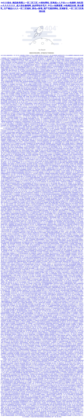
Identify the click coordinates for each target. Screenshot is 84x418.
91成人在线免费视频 (77, 98)
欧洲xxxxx (31, 372)
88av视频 (69, 206)
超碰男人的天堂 (59, 315)
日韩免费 (59, 224)
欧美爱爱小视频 (35, 115)
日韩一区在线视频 (10, 93)
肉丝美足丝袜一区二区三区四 (71, 278)
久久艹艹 (71, 408)
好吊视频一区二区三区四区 (17, 60)
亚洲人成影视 (80, 218)
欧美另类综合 (66, 315)
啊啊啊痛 (67, 73)
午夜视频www (26, 218)
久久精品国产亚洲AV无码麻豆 (70, 122)
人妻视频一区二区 (46, 403)
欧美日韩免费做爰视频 (42, 227)
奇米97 (5, 152)
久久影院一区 (26, 324)
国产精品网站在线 (46, 98)
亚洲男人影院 (73, 163)
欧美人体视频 (34, 387)
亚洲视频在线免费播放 (73, 161)
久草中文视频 (6, 253)
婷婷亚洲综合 (48, 113)
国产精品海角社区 (25, 224)
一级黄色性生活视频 (50, 394)
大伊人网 (10, 176)
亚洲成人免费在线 (42, 87)
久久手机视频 (60, 332)
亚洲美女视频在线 (52, 294)
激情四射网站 (16, 401)
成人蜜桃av (9, 320)
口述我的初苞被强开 (26, 121)
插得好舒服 (27, 170)
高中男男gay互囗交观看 (65, 253)
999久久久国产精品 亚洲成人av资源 (39, 365)
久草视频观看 (65, 154)
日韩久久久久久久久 (46, 308)
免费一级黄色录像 (68, 246)
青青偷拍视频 (5, 143)
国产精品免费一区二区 (51, 67)
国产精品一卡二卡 (21, 146)
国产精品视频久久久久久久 (45, 166)
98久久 (19, 82)
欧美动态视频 (6, 304)
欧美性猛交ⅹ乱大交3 (60, 135)
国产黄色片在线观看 (37, 205)
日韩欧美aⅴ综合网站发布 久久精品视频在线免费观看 (47, 320)
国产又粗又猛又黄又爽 (41, 356)
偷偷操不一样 (73, 317)
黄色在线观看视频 (74, 194)
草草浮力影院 (6, 66)
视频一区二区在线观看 (26, 176)
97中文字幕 (20, 148)
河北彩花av (19, 129)
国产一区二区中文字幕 (60, 227)
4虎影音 (6, 180)
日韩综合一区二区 (36, 301)
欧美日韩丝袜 (19, 84)
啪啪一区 (22, 104)
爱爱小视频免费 (16, 88)
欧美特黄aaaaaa (21, 330)
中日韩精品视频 (60, 223)
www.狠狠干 (62, 243)
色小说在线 (53, 297)
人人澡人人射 (7, 80)
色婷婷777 (40, 350)
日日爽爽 (49, 159)
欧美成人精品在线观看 (15, 77)
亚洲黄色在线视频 (44, 92)
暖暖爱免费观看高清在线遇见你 (42, 71)
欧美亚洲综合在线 (61, 264)
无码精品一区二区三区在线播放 (56, 251)
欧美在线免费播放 (40, 203)
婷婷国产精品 (29, 126)
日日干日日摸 (54, 236)
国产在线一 (56, 379)
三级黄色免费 (64, 343)
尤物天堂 (77, 271)
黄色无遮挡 (33, 93)
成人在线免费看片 (29, 179)
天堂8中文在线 (71, 132)
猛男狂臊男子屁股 (74, 60)
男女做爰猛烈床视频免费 (64, 346)
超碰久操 (66, 63)
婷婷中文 (64, 236)
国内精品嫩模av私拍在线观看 (66, 114)
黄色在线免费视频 (52, 357)
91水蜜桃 (12, 150)
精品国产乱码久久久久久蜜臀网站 (56, 87)
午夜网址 (63, 172)
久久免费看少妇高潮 (21, 157)
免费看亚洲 (52, 120)
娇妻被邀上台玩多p (12, 348)
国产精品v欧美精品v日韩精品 (28, 287)
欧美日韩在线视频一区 (24, 212)
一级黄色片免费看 (43, 155)
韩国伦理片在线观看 (54, 133)
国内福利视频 (8, 334)
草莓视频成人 (46, 218)
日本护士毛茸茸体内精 (34, 95)
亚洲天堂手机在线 (15, 144)
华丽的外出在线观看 (67, 104)
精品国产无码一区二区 (78, 213)
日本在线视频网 (45, 396)
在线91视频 (79, 152)
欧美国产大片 (52, 271)
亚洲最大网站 (66, 148)
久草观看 (42, 95)
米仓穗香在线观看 (11, 140)
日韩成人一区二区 (75, 382)
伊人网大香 (34, 363)
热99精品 (68, 191)
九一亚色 (54, 264)
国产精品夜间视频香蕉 (74, 74)
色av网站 (74, 357)
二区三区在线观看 (59, 276)
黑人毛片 (28, 265)
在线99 (3, 319)
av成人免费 (49, 250)
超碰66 (80, 217)
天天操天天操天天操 (74, 299)
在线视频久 (38, 261)
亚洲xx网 (51, 185)
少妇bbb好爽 (30, 214)
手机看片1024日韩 (46, 82)
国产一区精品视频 (62, 78)
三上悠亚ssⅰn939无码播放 (10, 92)
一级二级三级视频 (32, 82)
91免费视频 (51, 161)
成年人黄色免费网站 (9, 124)
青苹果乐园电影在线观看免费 (28, 71)
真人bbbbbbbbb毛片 (54, 253)
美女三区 (65, 184)
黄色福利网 (25, 81)
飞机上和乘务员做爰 (56, 143)
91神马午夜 (78, 73)
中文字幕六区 (44, 257)
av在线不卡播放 (12, 372)
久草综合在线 (4, 141)
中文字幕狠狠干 (16, 320)
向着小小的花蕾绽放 (37, 191)
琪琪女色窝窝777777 (27, 136)
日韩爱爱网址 (11, 224)
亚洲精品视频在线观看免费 (53, 232)
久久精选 (30, 404)
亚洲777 (3, 212)
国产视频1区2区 (21, 348)
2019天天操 (17, 210)
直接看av (59, 60)
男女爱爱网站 (64, 106)
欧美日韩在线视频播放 (70, 385)
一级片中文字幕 (11, 245)
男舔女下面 (15, 133)
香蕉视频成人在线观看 (62, 158)
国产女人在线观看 (28, 283)
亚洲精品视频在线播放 (54, 150)
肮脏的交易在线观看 (53, 242)
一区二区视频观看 (53, 317)
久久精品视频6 (60, 63)
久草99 (26, 60)
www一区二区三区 (33, 102)
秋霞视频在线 (29, 143)
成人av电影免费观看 (54, 392)
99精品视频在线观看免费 (19, 209)
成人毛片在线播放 (70, 62)
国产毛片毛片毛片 (52, 414)
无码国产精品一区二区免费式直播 (70, 99)
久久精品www (40, 231)
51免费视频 (3, 58)
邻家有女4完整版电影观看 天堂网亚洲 (16, 152)
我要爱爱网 (58, 299)
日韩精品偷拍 (68, 173)
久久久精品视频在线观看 (67, 187)
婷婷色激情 (70, 224)
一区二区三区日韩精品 (35, 394)
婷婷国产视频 (17, 316)
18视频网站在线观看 (73, 201)
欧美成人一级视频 (34, 150)
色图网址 (78, 207)
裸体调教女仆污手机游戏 (60, 152)
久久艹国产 (26, 245)
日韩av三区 (80, 190)
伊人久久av (12, 143)
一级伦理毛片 (44, 65)
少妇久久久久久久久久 (31, 157)
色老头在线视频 (24, 316)
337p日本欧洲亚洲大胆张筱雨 (76, 107)
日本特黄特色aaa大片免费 (14, 273)
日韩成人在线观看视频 (14, 74)
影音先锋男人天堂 (35, 328)
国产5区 (70, 357)
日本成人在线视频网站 (38, 315)
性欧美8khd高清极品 (52, 224)
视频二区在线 (25, 91)
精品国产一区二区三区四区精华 (20, 107)
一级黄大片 (76, 168)
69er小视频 (38, 210)
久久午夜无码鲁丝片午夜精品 (22, 356)
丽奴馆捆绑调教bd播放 (16, 80)
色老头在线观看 (59, 359)
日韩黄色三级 (59, 394)
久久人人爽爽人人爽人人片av (8, 158)
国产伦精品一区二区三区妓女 (63, 169)
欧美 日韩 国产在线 (25, 88)
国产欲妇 (79, 339)
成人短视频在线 (28, 58)
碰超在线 (70, 216)
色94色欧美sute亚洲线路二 (21, 404)
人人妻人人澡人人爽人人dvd (56, 93)
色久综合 (37, 118)
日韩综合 (63, 383)
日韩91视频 (14, 62)
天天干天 (75, 124)
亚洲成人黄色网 (76, 405)
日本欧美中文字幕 (40, 113)
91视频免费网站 (79, 110)
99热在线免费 (33, 251)
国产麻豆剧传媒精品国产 (42, 96)
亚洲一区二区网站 (39, 198)
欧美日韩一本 (50, 245)
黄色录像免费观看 (15, 403)
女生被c (32, 198)
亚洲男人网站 (20, 66)
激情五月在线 (33, 100)
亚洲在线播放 (31, 118)
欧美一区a (59, 126)
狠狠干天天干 (23, 390)
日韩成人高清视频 (67, 234)
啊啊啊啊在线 (6, 165)
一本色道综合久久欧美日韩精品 (32, 209)
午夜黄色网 (13, 289)
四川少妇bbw (79, 301)
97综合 (26, 159)
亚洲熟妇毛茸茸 (28, 155)
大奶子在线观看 (38, 161)
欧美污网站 (12, 365)
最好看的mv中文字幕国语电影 (39, 220)
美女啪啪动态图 (49, 190)
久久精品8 (23, 238)
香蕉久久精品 (71, 131)
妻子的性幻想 (38, 202)
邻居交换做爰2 (31, 217)
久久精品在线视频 (5, 191)
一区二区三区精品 (67, 280)
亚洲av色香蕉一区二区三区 (11, 148)
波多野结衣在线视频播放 (11, 319)
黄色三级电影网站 (24, 120)
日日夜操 (47, 117)
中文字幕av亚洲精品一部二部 (22, 69)
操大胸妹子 (75, 92)
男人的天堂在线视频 (35, 122)
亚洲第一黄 (48, 407)
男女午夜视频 (40, 100)
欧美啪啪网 (46, 89)
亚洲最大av (3, 136)
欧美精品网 (11, 238)
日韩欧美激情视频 (52, 331)
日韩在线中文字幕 (65, 129)
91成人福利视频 (57, 157)
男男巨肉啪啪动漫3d (41, 125)
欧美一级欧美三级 (54, 260)
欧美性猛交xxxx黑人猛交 (54, 65)
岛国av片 (42, 126)
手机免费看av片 (74, 217)
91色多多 (32, 416)
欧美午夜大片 (55, 312)
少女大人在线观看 (49, 239)
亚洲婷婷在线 (73, 199)
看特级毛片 (61, 212)
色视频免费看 (35, 286)
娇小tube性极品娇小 (20, 228)
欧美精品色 (43, 383)
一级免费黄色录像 (26, 73)
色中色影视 (34, 298)
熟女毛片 (71, 209)
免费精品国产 (23, 74)
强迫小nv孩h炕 (66, 217)
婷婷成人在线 (73, 364)
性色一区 (62, 136)
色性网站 (43, 169)
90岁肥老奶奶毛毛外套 (34, 129)
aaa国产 (29, 360)
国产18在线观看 (65, 81)
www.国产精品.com (37, 312)
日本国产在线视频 (70, 273)
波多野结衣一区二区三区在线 (54, 383)
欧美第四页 (61, 173)
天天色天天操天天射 (45, 188)
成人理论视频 (59, 89)
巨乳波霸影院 (7, 218)
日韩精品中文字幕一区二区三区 (32, 104)
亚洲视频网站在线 (76, 192)
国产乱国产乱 (23, 201)
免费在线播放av (76, 280)
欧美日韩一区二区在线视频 (40, 77)
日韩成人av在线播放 (70, 326)
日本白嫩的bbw (24, 95)
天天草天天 (49, 74)
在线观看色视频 (24, 185)
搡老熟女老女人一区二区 (18, 345)
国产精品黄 (15, 232)
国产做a (64, 405)
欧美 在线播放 (65, 110)
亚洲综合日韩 (70, 291)
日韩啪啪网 (71, 210)
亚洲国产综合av (35, 213)
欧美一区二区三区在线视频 (45, 154)
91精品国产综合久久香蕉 (66, 113)
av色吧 (10, 180)
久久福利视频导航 (19, 124)
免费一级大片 (27, 317)
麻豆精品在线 (10, 98)
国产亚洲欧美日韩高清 (8, 190)
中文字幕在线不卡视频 (36, 279)
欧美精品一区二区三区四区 (62, 271)
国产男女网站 (79, 144)
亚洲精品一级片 (62, 273)
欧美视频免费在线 (24, 401)
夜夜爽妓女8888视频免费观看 (59, 159)
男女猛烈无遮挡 (12, 260)
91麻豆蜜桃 (54, 104)
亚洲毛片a (7, 350)
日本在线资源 (50, 319)
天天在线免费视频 (76, 59)
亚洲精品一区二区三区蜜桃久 (75, 183)
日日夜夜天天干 (43, 88)
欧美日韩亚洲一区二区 (54, 181)
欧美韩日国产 (34, 132)
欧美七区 (63, 235)
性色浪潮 (36, 184)
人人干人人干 (25, 297)
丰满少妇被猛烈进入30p (54, 165)
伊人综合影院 (52, 135)
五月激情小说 (64, 85)
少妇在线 (12, 147)
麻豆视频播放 (68, 98)
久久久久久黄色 (38, 367)
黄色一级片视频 (59, 184)
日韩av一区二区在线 (26, 332)
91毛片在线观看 (74, 117)
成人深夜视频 (72, 341)
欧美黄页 (6, 202)
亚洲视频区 (12, 84)
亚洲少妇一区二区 (59, 267)
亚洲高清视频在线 (12, 102)
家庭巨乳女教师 (21, 205)
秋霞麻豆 (28, 279)
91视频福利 (16, 109)
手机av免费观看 (42, 74)
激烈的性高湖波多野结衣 (37, 218)
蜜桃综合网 (21, 249)
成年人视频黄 (50, 356)
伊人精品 (46, 102)
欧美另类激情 (62, 84)
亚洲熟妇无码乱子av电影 (24, 232)
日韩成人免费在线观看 (67, 401)
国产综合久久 (69, 159)
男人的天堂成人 (24, 273)
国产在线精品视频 (72, 185)
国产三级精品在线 (31, 390)
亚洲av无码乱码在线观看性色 (44, 321)
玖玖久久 (76, 304)
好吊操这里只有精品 (67, 316)
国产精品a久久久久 (23, 229)
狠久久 (23, 192)
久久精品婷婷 (59, 293)
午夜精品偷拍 (32, 229)
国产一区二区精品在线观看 (8, 159)
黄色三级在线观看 (5, 242)
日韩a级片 (9, 58)
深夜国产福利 (52, 381)
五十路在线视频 (52, 62)
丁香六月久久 (76, 159)
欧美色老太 (22, 284)
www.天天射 (44, 245)
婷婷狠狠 (33, 199)
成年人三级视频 (66, 143)
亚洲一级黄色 (54, 374)
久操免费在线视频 (49, 95)
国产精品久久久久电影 (30, 289)
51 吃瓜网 (3, 269)
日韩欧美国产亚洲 (73, 63)
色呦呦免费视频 (21, 67)
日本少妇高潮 (52, 102)
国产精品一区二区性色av (38, 176)
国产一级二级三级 (64, 74)
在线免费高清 (63, 320)
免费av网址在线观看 (61, 258)
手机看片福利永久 (26, 269)
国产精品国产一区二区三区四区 (45, 58)
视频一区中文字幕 (5, 408)
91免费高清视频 (71, 95)
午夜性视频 (62, 166)
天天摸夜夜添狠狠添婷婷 (7, 109)
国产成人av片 (9, 88)
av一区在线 (4, 106)
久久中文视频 (13, 66)
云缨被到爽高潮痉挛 (51, 169)
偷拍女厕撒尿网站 (31, 261)
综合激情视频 (58, 120)
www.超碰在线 (39, 199)
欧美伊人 (46, 133)
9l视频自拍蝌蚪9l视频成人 (71, 370)
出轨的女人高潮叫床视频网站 (71, 245)
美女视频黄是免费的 (29, 264)
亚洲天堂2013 (68, 59)
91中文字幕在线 (57, 81)
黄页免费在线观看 (65, 194)
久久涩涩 (29, 221)
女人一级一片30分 (48, 379)
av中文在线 (60, 374)
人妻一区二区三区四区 (37, 327)
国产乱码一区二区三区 (27, 80)
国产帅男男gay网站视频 (18, 317)
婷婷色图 (79, 400)
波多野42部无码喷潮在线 (43, 93)
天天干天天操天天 (68, 96)
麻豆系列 (13, 113)
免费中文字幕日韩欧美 (21, 216)
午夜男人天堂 (13, 146)
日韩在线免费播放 (11, 199)
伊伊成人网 (37, 264)
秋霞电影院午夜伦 (22, 62)
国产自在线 (34, 389)
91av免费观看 (59, 381)
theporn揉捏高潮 (56, 291)
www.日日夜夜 (45, 273)
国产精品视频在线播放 (12, 375)
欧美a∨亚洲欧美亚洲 (35, 338)
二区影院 (57, 360)
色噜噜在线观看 (58, 261)
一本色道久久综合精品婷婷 (40, 66)
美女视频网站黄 (65, 376)
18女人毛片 (6, 95)
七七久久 (62, 232)
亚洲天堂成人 (73, 354)
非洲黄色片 (72, 73)
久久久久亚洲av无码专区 (76, 238)
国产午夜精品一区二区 (41, 225)
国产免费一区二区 (16, 180)
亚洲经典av (79, 287)
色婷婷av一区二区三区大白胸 (30, 235)
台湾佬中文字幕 (77, 82)
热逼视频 (39, 82)
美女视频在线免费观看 (23, 349)
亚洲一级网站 (25, 337)
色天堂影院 (12, 95)
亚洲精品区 (69, 379)
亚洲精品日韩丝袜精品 (36, 73)
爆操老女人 (50, 66)
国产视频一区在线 (43, 124)
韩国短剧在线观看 (54, 375)
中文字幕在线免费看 (46, 206)
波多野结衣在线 (51, 207)
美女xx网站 (8, 70)
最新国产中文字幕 (57, 249)
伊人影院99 (69, 371)
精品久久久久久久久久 (29, 225)
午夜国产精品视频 (7, 376)
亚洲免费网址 (65, 91)
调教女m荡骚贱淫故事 (65, 306)
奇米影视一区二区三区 (24, 109)
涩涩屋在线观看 (79, 223)
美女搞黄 (37, 335)
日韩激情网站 (9, 185)
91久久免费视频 (16, 181)
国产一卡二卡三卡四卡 (55, 218)
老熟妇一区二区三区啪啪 (43, 60)
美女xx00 (14, 376)
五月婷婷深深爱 (14, 206)
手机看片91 (80, 379)
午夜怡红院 (57, 172)
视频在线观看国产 (36, 133)
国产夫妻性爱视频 (62, 213)
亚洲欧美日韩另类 (58, 265)
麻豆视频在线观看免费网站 (49, 247)
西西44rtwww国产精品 (75, 148)
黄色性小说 (18, 321)
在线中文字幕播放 (11, 305)
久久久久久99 (51, 152)
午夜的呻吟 (63, 140)
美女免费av (49, 352)
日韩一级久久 (56, 76)
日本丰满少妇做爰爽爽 (39, 201)
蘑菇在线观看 (56, 201)
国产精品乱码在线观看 (40, 250)
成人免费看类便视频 (35, 109)
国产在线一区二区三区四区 (19, 279)
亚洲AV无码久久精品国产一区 (55, 122)
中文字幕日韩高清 (8, 345)
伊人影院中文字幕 (9, 82)
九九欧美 (66, 267)
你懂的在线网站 (25, 140)
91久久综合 (74, 342)
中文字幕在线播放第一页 (75, 242)
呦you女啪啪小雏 (36, 221)
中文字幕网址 (60, 246)
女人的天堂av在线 (74, 141)
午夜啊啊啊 (19, 91)
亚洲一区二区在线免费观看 (16, 96)
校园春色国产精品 (11, 207)
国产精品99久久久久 (30, 63)
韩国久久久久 (44, 109)
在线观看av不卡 (13, 253)
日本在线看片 (45, 261)
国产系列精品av (53, 335)
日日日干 (27, 177)
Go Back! (42, 50)
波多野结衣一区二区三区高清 (19, 70)
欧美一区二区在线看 (36, 275)
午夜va (42, 133)
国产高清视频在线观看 (55, 99)
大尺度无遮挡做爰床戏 (23, 253)
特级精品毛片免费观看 (25, 299)
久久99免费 (54, 407)
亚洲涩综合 (65, 102)
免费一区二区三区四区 (51, 353)
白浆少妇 (8, 214)
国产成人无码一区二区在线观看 (70, 190)
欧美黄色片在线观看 (52, 151)
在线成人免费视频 (72, 100)
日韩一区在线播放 (42, 387)
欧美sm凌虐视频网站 (27, 183)
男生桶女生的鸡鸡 (29, 166)
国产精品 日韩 (39, 228)
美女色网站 (53, 136)
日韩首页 (68, 84)
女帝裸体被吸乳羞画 (43, 135)
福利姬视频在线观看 (52, 387)
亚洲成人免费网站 (35, 151)
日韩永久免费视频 (19, 170)
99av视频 (5, 236)
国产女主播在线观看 (10, 73)
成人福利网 (19, 114)
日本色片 (22, 352)
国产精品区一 (62, 231)
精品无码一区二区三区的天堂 (64, 228)
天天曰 (19, 103)
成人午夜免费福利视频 (12, 125)
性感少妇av (80, 209)
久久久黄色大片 (76, 246)
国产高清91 (12, 69)
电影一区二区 (26, 331)
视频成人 (79, 179)
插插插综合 (38, 308)
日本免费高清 (80, 174)
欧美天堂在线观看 (6, 383)
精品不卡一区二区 (15, 179)
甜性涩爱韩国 (55, 166)
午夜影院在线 (70, 227)
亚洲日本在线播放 (62, 71)
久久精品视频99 (31, 62)
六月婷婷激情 (49, 201)
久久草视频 (62, 117)
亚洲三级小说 (69, 82)
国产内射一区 (75, 309)
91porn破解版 (61, 73)
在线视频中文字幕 (64, 201)
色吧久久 (37, 70)
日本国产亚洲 (60, 96)
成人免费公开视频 (37, 284)
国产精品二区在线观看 (65, 76)
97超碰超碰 (28, 152)
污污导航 (35, 58)
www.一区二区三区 (47, 312)
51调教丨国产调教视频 (14, 256)
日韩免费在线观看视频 (70, 223)
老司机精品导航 (64, 360)
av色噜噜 (3, 88)
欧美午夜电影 (35, 238)
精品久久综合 (18, 150)
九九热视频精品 (6, 213)
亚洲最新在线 (19, 158)
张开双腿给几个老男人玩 (34, 159)
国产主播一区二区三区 (37, 121)
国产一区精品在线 (54, 84)
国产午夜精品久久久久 (6, 111)
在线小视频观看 (38, 242)
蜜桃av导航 (53, 188)
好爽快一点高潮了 (5, 268)
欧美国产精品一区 (9, 212)
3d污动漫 (8, 144)
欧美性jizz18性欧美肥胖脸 (77, 239)
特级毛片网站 (10, 387)
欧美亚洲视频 (52, 89)
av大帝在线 (72, 271)
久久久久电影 (55, 59)
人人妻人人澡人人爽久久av (75, 397)
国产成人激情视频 (41, 67)
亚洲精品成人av (27, 361)
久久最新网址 (7, 60)
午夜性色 (59, 110)
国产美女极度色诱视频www (62, 188)
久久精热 (56, 185)
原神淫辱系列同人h (72, 330)
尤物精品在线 (68, 203)
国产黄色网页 (59, 234)
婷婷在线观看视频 (72, 349)
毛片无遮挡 (10, 85)
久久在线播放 (46, 253)
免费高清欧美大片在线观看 (24, 133)
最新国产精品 (25, 129)
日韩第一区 (24, 154)
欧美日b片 (31, 335)
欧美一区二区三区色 (52, 69)
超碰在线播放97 (19, 315)
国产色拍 (28, 365)
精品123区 (56, 161)
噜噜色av (29, 386)
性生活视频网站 (59, 214)
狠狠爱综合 (37, 192)
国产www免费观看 (14, 229)
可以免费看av (75, 312)
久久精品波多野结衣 (58, 225)
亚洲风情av (78, 95)
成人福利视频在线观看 (48, 199)
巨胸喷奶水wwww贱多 (20, 126)
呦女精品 (8, 118)
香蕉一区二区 (70, 279)
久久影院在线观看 (51, 106)
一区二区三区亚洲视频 (68, 147)
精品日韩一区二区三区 (55, 85)
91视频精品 (7, 67)
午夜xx (16, 349)
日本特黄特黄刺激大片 (63, 111)
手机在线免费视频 (5, 312)
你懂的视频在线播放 (7, 177)
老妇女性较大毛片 (75, 77)
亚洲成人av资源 (23, 223)
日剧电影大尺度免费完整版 (74, 139)
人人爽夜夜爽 (48, 59)
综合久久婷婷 (74, 286)
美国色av (80, 102)
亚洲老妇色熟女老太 (49, 163)
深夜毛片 (31, 401)
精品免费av (35, 163)
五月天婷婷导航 (78, 71)
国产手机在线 (47, 198)
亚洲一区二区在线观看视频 (36, 243)
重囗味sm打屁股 (19, 343)
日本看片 (23, 250)
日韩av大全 (10, 360)
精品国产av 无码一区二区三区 (24, 275)
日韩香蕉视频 (10, 106)
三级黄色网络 (73, 310)
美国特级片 (41, 163)
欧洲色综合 (28, 348)
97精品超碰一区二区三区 (76, 67)
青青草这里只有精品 (58, 283)
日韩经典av (46, 139)
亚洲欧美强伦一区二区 (53, 109)
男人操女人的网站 (71, 400)
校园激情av (4, 331)
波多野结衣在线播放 (62, 132)
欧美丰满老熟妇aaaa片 (56, 91)
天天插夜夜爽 (19, 187)
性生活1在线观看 (26, 151)
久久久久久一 (76, 114)
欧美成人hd (24, 195)
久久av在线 (8, 258)
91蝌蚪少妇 (15, 99)
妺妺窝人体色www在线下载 (56, 289)
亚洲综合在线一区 (21, 63)
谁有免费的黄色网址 (54, 371)
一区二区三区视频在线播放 (42, 141)
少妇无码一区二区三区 (21, 294)
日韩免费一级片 (74, 129)
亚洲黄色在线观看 (12, 141)
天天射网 (71, 348)
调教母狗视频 (53, 158)
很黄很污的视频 (15, 328)
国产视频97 (13, 114)
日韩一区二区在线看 (24, 257)
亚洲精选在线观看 (31, 223)
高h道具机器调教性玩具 (58, 66)
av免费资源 (35, 400)
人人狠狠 (14, 275)
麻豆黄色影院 (40, 260)
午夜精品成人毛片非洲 (65, 323)
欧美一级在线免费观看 (71, 264)
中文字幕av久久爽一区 (57, 262)
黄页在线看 (46, 185)
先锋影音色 (18, 73)
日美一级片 (13, 216)
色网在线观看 (51, 360)
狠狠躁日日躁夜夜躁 (50, 334)
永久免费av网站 (76, 250)
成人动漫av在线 (53, 409)
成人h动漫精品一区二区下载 (16, 89)
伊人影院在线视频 (10, 356)
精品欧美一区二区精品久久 (42, 120)
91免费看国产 (70, 181)
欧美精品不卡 (54, 71)
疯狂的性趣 (32, 342)
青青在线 (12, 126)
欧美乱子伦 (80, 99)
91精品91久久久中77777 (61, 121)
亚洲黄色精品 (74, 306)
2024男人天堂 (19, 286)
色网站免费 (30, 304)
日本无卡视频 (46, 85)
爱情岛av (13, 91)
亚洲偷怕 (18, 176)
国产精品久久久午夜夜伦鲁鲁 (13, 201)
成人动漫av (19, 239)
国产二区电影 (48, 203)
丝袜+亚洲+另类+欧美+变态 (54, 376)
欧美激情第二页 (33, 306)
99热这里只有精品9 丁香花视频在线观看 (25, 113)
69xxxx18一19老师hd (18, 85)
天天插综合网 (15, 58)
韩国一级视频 (26, 96)
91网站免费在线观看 (65, 290)
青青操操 (20, 125)
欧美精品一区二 (36, 117)
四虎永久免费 (19, 92)
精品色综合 (36, 258)
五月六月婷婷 (80, 185)
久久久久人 (57, 192)
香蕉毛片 (28, 203)
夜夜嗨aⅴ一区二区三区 (68, 126)
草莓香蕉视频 (69, 135)
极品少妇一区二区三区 (67, 321)
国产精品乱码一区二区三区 (12, 282)
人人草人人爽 (47, 172)
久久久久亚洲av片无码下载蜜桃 (58, 206)
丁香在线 (44, 339)
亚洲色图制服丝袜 (33, 297)
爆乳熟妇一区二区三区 (25, 256)
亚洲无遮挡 (38, 111)
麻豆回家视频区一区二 (78, 135)
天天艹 (14, 251)
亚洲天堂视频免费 (39, 374)
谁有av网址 (50, 88)
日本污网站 (20, 141)
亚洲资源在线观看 (30, 146)
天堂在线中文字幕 (32, 280)
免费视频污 (69, 213)
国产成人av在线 (25, 87)
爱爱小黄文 (74, 78)
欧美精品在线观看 (16, 385)
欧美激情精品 (66, 196)
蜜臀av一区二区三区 (6, 71)
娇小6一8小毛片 (15, 120)
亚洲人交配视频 (65, 60)
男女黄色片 (75, 166)
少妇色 (72, 191)
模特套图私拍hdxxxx (14, 223)
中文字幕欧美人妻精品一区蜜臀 (27, 111)
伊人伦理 (47, 289)
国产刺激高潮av (6, 59)
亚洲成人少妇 (29, 67)
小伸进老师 (36, 310)
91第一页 (35, 67)
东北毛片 (38, 63)
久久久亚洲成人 (52, 124)
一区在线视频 (10, 117)
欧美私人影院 (49, 132)
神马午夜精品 (75, 203)
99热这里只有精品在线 (14, 272)
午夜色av (70, 275)
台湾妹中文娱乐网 (78, 70)
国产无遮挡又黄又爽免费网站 (50, 350)
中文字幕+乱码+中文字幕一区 (65, 92)
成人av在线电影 (63, 161)
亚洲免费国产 (80, 310)
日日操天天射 (55, 74)
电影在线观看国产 (67, 309)
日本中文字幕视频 (70, 243)
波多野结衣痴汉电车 (25, 93)
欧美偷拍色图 (7, 374)
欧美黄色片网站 (20, 264)
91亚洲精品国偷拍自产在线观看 (55, 177)
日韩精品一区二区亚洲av (23, 409)
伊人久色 (68, 118)
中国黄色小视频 (37, 103)
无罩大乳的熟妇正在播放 (77, 180)
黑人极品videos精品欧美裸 (56, 280)
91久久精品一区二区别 (54, 128)
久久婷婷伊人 (35, 152)
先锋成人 (49, 264)
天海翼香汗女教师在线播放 (43, 280)
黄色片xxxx (77, 115)
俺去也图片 (61, 370)
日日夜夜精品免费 (11, 261)
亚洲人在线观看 (60, 155)
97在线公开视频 (39, 337)
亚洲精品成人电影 (76, 335)
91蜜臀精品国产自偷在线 (54, 254)
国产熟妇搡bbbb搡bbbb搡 (39, 143)
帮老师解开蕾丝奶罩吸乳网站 (14, 87)
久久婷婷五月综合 (71, 301)
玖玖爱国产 (42, 269)
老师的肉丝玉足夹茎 (49, 176)
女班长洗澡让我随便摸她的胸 (31, 85)
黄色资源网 (31, 273)
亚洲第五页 (31, 196)
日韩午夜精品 (42, 107)
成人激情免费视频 (78, 394)
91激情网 (10, 240)
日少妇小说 (29, 76)
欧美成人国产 (28, 400)
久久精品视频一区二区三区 (46, 129)
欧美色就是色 (20, 251)
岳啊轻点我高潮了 (32, 60)
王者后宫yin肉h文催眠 (58, 269)
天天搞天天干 (43, 246)
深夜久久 (36, 412)
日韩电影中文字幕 (8, 390)
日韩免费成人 (74, 254)
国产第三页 (23, 203)
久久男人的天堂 (72, 80)
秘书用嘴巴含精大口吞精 (28, 242)
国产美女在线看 (79, 273)
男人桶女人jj (29, 205)
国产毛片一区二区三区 (35, 98)
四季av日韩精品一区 (43, 331)
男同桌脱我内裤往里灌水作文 (12, 110)
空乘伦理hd (46, 335)
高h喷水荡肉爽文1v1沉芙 (17, 218)
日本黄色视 (76, 352)
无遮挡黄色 (7, 332)
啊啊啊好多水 (80, 264)
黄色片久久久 (45, 290)
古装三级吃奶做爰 (11, 243)
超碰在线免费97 (19, 132)
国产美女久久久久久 (64, 179)
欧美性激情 (65, 120)
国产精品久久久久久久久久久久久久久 (41, 183)
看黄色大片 (37, 65)
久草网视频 (46, 173)
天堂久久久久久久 (14, 276)
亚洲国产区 (19, 312)
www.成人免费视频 (53, 92)
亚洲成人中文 (31, 378)
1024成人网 (3, 199)
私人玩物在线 (61, 115)
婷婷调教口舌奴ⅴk (18, 117)
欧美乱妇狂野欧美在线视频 (31, 293)
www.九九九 (6, 126)
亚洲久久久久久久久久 (17, 78)
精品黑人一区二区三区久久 (41, 62)
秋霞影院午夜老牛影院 (78, 104)
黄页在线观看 (28, 319)
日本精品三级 (69, 235)
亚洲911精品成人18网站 (74, 158)
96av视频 (55, 115)
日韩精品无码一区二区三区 (20, 168)
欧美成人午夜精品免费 (29, 147)
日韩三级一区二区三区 (35, 181)
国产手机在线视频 (26, 198)
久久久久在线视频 (12, 202)
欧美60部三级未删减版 (45, 104)
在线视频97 (67, 256)
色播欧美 (33, 405)
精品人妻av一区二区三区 (17, 174)
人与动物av (38, 148)
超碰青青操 (48, 302)
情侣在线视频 (25, 278)
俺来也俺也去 (65, 107)
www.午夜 (69, 78)
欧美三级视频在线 (29, 207)
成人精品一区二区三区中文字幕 (35, 139)
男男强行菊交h (37, 401)
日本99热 (50, 196)
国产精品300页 (16, 396)
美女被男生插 (17, 121)
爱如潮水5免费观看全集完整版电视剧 (69, 65)
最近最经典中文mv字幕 (16, 151)
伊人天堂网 (78, 220)
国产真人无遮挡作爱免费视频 (49, 401)
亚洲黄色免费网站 (19, 147)
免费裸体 (46, 235)
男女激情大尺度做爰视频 (26, 379)
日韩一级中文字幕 (5, 146)
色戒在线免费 (37, 411)
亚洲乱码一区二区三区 (23, 334)
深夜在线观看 (35, 267)
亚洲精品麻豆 (78, 170)
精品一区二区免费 (50, 184)
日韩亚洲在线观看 (66, 77)
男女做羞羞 (71, 267)
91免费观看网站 (8, 133)
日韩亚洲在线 (32, 120)
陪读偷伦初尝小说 (72, 353)
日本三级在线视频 (33, 87)
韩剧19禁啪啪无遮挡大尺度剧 (36, 185)
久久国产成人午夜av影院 (55, 235)
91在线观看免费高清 (57, 196)
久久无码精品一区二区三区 (74, 85)
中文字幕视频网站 (57, 154)
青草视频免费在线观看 (66, 192)
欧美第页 (81, 240)
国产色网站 (17, 224)
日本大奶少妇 (70, 71)
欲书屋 (30, 69)
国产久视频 (73, 398)
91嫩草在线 (23, 320)
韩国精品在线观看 (27, 286)
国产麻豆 (7, 231)
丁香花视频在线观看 (18, 155)
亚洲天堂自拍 (63, 174)
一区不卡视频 (17, 131)
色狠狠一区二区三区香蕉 (17, 135)
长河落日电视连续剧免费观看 (43, 91)
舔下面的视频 (4, 100)
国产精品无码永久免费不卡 (68, 220)
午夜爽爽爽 (66, 93)
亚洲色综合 (10, 168)
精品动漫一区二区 (25, 393)
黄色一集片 (34, 231)
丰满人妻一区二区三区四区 (42, 409)
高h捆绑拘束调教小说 (10, 81)
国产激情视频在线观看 (22, 310)
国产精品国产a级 (42, 132)
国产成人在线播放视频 (35, 245)
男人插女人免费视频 (36, 290)
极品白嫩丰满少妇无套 (62, 69)
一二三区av (22, 240)
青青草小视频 (19, 81)
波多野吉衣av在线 (20, 220)
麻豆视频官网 (77, 257)
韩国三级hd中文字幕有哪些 (11, 128)
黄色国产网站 (41, 110)
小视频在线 (47, 236)
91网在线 (60, 236)
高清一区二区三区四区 (77, 412)
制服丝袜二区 (73, 179)
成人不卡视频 (16, 390)
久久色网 (28, 415)
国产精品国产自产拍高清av (21, 346)
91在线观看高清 (49, 269)
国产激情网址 (63, 400)
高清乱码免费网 (55, 113)
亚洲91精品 (45, 147)
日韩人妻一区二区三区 (15, 65)
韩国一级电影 (38, 294)
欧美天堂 (71, 69)
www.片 (15, 82)
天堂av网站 (47, 260)
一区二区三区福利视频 (8, 287)
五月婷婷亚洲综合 (29, 192)
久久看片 (3, 415)
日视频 (8, 77)
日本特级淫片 (17, 287)
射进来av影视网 (25, 150)
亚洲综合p (7, 286)
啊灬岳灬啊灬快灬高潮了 (23, 102)
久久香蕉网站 (68, 342)
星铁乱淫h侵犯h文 (15, 342)
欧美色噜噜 (29, 168)
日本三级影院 (51, 386)
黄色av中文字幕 (75, 261)
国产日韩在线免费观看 (67, 58)
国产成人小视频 (21, 100)
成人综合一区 (33, 224)
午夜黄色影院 (35, 78)
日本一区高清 (45, 205)
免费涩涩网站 (63, 128)
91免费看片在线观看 (23, 206)
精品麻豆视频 (32, 334)
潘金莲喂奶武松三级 (22, 382)
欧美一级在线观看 (58, 221)
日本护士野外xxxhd (55, 349)
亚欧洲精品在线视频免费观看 (36, 114)
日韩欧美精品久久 (76, 173)
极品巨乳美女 (30, 201)
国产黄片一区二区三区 (61, 207)
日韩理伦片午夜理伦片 (75, 338)
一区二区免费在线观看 (37, 382)
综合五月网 (78, 132)
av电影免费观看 (9, 227)
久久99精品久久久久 (29, 161)
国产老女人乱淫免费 (62, 125)
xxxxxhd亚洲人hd (19, 245)
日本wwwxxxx (56, 284)
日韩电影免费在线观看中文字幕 (45, 157)
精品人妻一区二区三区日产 (47, 80)
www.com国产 (4, 360)
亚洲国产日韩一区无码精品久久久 (31, 92)
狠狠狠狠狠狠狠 (39, 287)
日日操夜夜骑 (7, 342)
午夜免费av (13, 312)
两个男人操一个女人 (26, 191)
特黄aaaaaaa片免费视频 (34, 316)
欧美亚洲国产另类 (5, 147)
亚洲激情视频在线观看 (68, 70)
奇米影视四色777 (78, 374)
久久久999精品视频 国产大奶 (46, 265)
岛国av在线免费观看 (61, 124)
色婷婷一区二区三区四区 (15, 304)
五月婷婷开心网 (26, 122)
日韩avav (55, 213)
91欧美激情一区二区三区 (64, 67)
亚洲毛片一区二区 (68, 87)
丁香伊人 (6, 367)
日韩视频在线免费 (78, 236)
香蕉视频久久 (33, 140)
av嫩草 (48, 313)
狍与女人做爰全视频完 (76, 118)
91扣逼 (70, 154)
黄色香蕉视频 (64, 157)
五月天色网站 (59, 247)
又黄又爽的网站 (44, 63)
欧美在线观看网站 (6, 91)
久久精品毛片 (41, 363)
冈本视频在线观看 (36, 76)
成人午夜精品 (66, 350)
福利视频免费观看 (11, 278)
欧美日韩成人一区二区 (76, 169)
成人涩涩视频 (54, 183)
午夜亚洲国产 (62, 260)
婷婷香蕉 (36, 166)
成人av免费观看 (37, 80)
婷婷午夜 (42, 381)
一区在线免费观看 (15, 284)
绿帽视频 (29, 110)
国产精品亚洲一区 (77, 106)
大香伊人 (33, 148)
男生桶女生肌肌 (21, 319)
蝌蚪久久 (79, 386)
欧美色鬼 (47, 162)
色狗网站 (22, 396)
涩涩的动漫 (41, 173)
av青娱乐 (3, 231)
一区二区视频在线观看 (45, 118)
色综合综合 (19, 243)
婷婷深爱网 (52, 121)
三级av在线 (41, 102)
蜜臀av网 (80, 184)
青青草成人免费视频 (72, 174)
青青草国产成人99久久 (17, 361)
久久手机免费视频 (73, 91)
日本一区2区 (16, 137)
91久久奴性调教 (6, 293)
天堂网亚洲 (65, 80)
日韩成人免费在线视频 (33, 154)
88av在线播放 (26, 343)
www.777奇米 (49, 107)
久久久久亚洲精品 (27, 78)
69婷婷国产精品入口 (78, 87)
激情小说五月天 (20, 339)
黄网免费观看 (26, 187)
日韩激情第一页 (74, 324)
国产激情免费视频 (48, 115)
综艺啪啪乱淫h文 (59, 398)
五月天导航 (17, 95)
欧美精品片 (6, 223)
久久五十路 (39, 158)
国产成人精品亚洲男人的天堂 (32, 414)
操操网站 (35, 249)
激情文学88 (41, 299)
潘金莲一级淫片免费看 (49, 100)
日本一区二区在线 (19, 188)
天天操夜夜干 (70, 352)
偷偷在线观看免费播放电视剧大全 (49, 111)
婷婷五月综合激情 (14, 254)
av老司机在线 (79, 232)
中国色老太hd (45, 73)
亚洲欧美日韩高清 (67, 368)
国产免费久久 (8, 184)
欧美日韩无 (74, 253)
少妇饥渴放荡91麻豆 (62, 353)
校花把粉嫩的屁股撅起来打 (63, 414)
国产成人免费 (51, 405)
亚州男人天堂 (45, 180)
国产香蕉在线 (76, 216)
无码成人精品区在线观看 (41, 217)
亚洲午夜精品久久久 (28, 66)
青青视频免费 (62, 133)
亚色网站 (3, 181)
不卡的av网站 (70, 125)
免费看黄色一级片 (52, 223)
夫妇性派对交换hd (43, 152)
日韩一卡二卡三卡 (36, 383)
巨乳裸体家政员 (56, 328)
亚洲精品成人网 (51, 293)
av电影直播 (9, 107)
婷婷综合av (67, 117)
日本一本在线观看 (48, 114)
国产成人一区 (61, 146)
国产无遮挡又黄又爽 (60, 205)
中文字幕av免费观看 (14, 379)
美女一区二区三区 (24, 181)
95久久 (75, 209)
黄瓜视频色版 (29, 330)
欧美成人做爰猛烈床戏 (69, 214)
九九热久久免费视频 (66, 254)
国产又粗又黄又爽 (13, 169)
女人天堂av (11, 195)
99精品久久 (59, 217)
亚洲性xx (40, 89)
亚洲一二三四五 (40, 408)
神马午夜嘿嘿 (66, 141)
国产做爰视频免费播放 (50, 137)
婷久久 (9, 113)
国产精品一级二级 (49, 415)
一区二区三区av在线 (32, 106)
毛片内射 (17, 163)
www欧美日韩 (30, 162)
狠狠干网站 (24, 304)
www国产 (58, 106)
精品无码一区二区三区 (9, 306)
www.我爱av (41, 137)
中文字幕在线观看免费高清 (63, 387)
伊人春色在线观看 (19, 159)
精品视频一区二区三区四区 (72, 205)
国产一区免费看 (58, 80)
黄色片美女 (78, 111)
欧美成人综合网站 (35, 353)
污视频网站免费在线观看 (16, 59)
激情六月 (57, 400)
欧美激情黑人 (57, 129)
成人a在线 (27, 100)
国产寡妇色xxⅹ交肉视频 (9, 323)
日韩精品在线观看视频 (33, 107)
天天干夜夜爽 (77, 147)
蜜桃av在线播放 (66, 324)
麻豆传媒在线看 (23, 165)
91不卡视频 (77, 279)
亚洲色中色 (54, 408)
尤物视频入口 (10, 139)
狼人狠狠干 (53, 70)
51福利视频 (71, 360)
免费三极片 (73, 247)
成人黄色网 (8, 62)
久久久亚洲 (14, 409)
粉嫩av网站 (34, 110)
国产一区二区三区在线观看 (60, 95)
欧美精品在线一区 (60, 62)
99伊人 (67, 231)
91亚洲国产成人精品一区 (38, 84)
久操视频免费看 (16, 111)
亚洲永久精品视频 (56, 250)
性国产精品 (3, 210)
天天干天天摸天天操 (52, 125)
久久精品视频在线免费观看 (27, 65)
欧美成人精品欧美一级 (49, 315)
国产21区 (63, 250)
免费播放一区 (9, 364)
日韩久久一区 (29, 284)
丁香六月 (52, 279)
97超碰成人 (33, 321)
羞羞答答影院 (56, 323)
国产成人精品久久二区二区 (20, 106)
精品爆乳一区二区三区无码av (69, 287)
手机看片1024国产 (20, 207)
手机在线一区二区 (10, 154)
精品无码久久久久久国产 (60, 356)
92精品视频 (69, 356)
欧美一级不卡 (13, 326)
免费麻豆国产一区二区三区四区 (8, 157)
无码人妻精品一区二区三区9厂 (46, 397)
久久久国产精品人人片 (75, 376)
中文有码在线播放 (37, 214)
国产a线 (58, 136)
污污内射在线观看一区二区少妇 (30, 135)
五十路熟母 (22, 397)
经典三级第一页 (44, 168)
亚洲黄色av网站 (43, 414)
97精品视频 (48, 148)
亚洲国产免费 (24, 139)
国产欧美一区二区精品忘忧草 (40, 69)
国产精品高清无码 (72, 339)
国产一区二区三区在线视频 (71, 103)
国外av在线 (73, 414)
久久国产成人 (36, 168)
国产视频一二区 (12, 250)
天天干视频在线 (8, 317)
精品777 (56, 338)
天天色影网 (45, 214)
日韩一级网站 (70, 257)
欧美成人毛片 (73, 81)
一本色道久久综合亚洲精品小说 (28, 210)
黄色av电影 (21, 58)
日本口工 (57, 168)
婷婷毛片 (64, 224)
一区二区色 (80, 234)
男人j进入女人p (44, 122)
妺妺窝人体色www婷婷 (72, 284)
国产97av (3, 118)
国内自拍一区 (28, 173)
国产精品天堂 (41, 59)
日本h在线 (44, 341)
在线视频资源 (12, 339)
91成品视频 (61, 203)
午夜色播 (73, 206)
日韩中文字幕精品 (55, 304)
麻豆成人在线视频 (34, 272)
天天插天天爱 (24, 131)
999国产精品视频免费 (59, 88)
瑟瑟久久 (42, 117)
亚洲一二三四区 (69, 337)
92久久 (21, 254)
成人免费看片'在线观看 (56, 198)
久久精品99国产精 (52, 78)
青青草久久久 (67, 212)
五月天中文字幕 (25, 350)
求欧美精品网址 (60, 294)
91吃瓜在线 (39, 140)
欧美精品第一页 (44, 181)
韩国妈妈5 (46, 84)
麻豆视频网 (32, 268)
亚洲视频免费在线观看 (32, 74)
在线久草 (22, 179)
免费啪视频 (72, 111)
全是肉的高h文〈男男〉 (72, 137)
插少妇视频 (79, 109)
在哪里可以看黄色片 (9, 267)
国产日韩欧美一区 (51, 220)
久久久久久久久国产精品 (42, 405)
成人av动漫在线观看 (30, 345)
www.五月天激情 (35, 269)
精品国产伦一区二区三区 (19, 177)
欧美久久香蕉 (75, 302)
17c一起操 (16, 98)
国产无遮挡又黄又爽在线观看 (48, 372)
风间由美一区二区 (66, 239)
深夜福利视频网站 (40, 239)
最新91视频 (62, 162)
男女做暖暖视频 (62, 82)
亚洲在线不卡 (29, 260)
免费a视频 (68, 240)
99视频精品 (60, 195)
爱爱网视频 (7, 291)
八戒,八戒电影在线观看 (77, 146)
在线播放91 (70, 102)
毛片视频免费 (62, 312)
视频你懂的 (52, 359)
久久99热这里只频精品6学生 (46, 170)
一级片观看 (35, 173)
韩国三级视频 (11, 163)
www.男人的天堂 (30, 271)
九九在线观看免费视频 (15, 371)
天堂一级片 (27, 341)
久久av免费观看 (58, 324)
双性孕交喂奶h (7, 294)
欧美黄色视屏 (11, 414)
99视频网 (73, 212)
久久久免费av (27, 375)
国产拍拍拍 (53, 403)
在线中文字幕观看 (42, 106)
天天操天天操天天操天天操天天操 (42, 99)
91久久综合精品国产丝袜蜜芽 (42, 271)
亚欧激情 (3, 214)
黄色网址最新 (55, 203)
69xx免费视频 (27, 132)
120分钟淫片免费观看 (45, 70)
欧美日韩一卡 (51, 214)
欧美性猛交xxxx (60, 407)
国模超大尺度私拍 (9, 155)
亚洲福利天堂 (46, 140)
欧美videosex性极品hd (73, 151)
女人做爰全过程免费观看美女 (73, 298)
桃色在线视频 (18, 154)
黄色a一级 (70, 106)
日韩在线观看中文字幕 (74, 195)
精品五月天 (51, 261)
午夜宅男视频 (78, 243)
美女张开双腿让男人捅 (54, 290)
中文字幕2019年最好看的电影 (18, 173)
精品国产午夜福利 (71, 150)
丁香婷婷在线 (63, 181)
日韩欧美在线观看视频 (46, 76)
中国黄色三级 (32, 91)
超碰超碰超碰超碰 (36, 339)
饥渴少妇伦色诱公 (39, 370)
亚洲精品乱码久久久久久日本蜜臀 (40, 234)
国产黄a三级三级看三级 (59, 385)
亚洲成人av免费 (10, 136)
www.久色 (6, 169)
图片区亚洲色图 (23, 110)
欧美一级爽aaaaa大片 (63, 339)
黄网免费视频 (46, 228)
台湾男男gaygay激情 (36, 396)
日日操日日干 (17, 364)
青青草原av (9, 103)
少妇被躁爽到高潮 (21, 76)
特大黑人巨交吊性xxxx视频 (42, 229)
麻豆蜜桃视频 (68, 166)
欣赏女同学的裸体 (30, 70)
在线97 (8, 284)
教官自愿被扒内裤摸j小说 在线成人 (75, 140)
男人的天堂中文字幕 (35, 343)
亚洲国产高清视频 (28, 188)
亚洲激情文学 (43, 151)
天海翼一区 (47, 297)
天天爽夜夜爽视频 (10, 315)
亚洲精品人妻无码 (75, 76)
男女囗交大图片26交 (41, 216)
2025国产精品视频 (57, 190)
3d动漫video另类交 (42, 352)
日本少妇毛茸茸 (36, 262)
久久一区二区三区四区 (62, 131)
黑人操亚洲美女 (43, 238)
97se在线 (47, 126)
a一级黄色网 (55, 82)
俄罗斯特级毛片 (34, 137)
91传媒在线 (40, 253)
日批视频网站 (15, 161)
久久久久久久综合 (76, 66)
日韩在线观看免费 (8, 137)
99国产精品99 (44, 177)
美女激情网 (43, 411)
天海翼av (66, 276)
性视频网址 (61, 278)
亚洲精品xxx (63, 150)
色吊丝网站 (62, 59)
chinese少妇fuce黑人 (15, 71)
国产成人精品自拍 (57, 58)
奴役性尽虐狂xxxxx (29, 172)
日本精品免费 (36, 188)
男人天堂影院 (58, 272)
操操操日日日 (68, 66)
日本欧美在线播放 (11, 132)
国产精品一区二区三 (11, 63)
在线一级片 (18, 140)
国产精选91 (80, 129)
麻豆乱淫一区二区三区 (19, 190)
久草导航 (65, 372)
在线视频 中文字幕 (71, 128)
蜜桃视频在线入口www (71, 260)
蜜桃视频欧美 (31, 81)
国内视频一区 (70, 411)
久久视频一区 (53, 60)
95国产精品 (78, 383)
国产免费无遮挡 (47, 287)
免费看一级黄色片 (71, 152)
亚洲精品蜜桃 (79, 385)
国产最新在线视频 (34, 170)
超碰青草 (68, 286)
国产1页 (55, 132)
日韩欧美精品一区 (47, 249)
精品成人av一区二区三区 (36, 341)
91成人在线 (15, 103)
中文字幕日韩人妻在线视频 (10, 76)
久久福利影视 (69, 124)
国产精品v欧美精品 (27, 315)
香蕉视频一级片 (27, 125)
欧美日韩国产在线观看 (38, 128)
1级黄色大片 (16, 240)
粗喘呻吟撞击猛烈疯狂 (13, 392)
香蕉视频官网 (22, 128)
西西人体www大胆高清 (76, 387)
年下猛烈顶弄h (52, 131)
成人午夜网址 (80, 133)
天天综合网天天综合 (15, 374)
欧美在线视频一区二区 (46, 210)
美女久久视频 (32, 337)
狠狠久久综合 (64, 349)
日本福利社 (31, 346)
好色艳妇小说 (35, 155)
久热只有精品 (17, 185)
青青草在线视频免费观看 (16, 242)
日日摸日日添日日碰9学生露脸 (17, 298)
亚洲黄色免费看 (52, 63)
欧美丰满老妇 (17, 221)
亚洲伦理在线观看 (53, 73)
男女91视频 (19, 378)
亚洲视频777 (31, 323)
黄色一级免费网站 (15, 411)
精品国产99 (12, 286)
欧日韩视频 (57, 216)
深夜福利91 (75, 379)
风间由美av (38, 282)
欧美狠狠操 (62, 298)
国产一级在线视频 (40, 144)
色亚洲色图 (54, 110)
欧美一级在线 (13, 67)
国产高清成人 (76, 96)
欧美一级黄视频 (10, 217)
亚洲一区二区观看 (30, 202)
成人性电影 (72, 231)
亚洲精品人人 (7, 299)
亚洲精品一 (48, 110)
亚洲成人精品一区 (35, 88)
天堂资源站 (54, 321)
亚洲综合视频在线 (11, 129)
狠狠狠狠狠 (67, 251)
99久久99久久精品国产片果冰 (70, 89)
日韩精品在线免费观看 (12, 405)
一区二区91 (59, 104)
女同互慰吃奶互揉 (12, 100)
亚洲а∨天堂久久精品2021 (16, 235)
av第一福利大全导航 (73, 120)
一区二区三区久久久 (11, 228)
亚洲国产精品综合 (51, 246)
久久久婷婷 (56, 306)
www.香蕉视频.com (75, 313)
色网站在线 (21, 407)
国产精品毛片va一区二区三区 (48, 103)
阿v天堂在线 (68, 136)
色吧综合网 (58, 220)
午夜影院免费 (63, 352)
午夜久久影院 (30, 294)
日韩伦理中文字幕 (29, 99)
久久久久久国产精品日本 (28, 77)
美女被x (40, 85)
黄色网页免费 (41, 297)
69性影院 (41, 115)
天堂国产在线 (29, 128)
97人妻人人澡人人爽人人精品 (71, 88)
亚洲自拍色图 (18, 136)
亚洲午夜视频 (77, 294)
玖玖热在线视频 (17, 387)
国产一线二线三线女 (69, 115)
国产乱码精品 (68, 146)
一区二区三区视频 (46, 304)
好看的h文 (55, 348)
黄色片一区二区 (7, 161)
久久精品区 (59, 102)
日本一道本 (59, 70)
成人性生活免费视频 (21, 367)
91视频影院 (26, 124)
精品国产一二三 (77, 282)
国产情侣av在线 (53, 126)
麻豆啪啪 (77, 202)
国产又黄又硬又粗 (14, 165)
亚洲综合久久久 (10, 210)
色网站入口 (19, 408)
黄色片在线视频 (66, 180)
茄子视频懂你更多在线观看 (57, 308)
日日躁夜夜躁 (74, 251)
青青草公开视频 (65, 299)
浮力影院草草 (75, 113)
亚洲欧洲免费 (25, 114)
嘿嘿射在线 (27, 251)
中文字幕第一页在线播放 (62, 100)
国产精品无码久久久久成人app (51, 370)
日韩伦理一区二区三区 (39, 240)
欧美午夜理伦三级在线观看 (25, 163)
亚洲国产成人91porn (78, 408)
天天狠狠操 (7, 151)
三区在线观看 (34, 299)
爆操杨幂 (50, 328)
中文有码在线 (46, 121)
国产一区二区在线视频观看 (56, 141)
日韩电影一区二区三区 (24, 98)
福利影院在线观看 (55, 243)
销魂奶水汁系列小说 (54, 162)
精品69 (26, 196)
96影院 (75, 125)
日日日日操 (18, 278)
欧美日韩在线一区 (43, 78)
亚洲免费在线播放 (54, 173)
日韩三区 (74, 229)
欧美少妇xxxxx (63, 279)
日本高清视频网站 (22, 169)
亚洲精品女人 (59, 372)
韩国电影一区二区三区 (21, 162)
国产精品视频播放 (52, 96)
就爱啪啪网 (45, 317)
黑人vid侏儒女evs (54, 212)
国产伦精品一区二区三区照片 (76, 165)
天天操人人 (21, 161)
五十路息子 (28, 298)
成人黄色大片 (28, 267)
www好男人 (57, 343)
